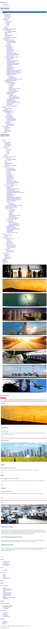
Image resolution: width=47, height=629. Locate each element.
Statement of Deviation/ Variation (13, 71)
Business (4, 107)
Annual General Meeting (11, 42)
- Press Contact (5, 615)
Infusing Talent (7, 122)
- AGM (4, 591)
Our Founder (7, 18)
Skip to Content (5, 4)
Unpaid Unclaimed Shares (14, 98)
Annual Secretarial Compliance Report (14, 70)
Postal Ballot (9, 52)
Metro (8, 25)
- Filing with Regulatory (7, 595)
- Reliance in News (6, 616)
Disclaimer (5, 621)
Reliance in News (8, 131)
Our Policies (7, 36)
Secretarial (11, 76)
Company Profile (8, 14)
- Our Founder (5, 565)
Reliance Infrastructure (7, 110)
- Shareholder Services (7, 592)
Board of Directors (8, 16)
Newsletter (9, 44)
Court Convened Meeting (11, 53)
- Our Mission (5, 562)
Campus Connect (10, 125)
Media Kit (6, 129)
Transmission (11, 85)
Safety (6, 161)
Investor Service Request (14, 91)
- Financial (5, 587)
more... (2, 436)
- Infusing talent (5, 608)
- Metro (4, 575)
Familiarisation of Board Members (13, 63)
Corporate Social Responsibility (11, 80)
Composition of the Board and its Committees (15, 192)
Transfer (10, 86)
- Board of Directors (6, 564)
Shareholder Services (9, 81)
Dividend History (10, 47)
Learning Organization (11, 120)
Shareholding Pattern (11, 68)
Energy (6, 20)
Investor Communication (9, 40)
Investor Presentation (11, 41)
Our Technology (10, 115)
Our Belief (9, 113)
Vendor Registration (8, 108)
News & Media (5, 126)
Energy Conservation (9, 35)
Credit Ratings (9, 69)
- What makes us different (7, 605)
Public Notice (9, 66)
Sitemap (4, 623)
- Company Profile (6, 561)
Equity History (9, 48)
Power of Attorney (12, 90)
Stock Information (8, 46)
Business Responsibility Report (11, 37)
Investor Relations (6, 38)
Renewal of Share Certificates (14, 88)
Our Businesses (6, 19)
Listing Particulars (10, 49)
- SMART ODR (5, 598)
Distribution (9, 21)
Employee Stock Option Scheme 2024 (14, 199)
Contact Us (5, 132)
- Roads (4, 574)
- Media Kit (5, 614)
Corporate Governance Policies (13, 60)
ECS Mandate (11, 83)
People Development (9, 116)
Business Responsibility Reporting (9, 29)
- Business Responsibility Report (9, 597)
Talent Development (10, 118)
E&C (6, 26)
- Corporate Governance (7, 593)
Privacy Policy (5, 622)
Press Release (7, 127)
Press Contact (7, 130)
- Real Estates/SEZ (6, 578)
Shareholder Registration (11, 227)
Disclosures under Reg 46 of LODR (11, 57)
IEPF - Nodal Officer (13, 96)
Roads (8, 24)
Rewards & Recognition (11, 119)
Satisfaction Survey (10, 99)
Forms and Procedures (11, 82)
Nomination (11, 87)
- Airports (4, 577)
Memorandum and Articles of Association (14, 79)
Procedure (11, 94)
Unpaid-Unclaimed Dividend (14, 97)
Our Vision (9, 114)
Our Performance (8, 32)
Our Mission (7, 15)
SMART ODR (9, 104)
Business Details (10, 58)
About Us (4, 13)
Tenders (6, 109)
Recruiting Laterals (10, 124)
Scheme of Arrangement (11, 74)
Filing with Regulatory (11, 189)
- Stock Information (6, 590)
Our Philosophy (8, 30)
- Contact (4, 596)
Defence (6, 27)
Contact (8, 75)
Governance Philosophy (11, 31)
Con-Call (8, 43)
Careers (8, 121)
